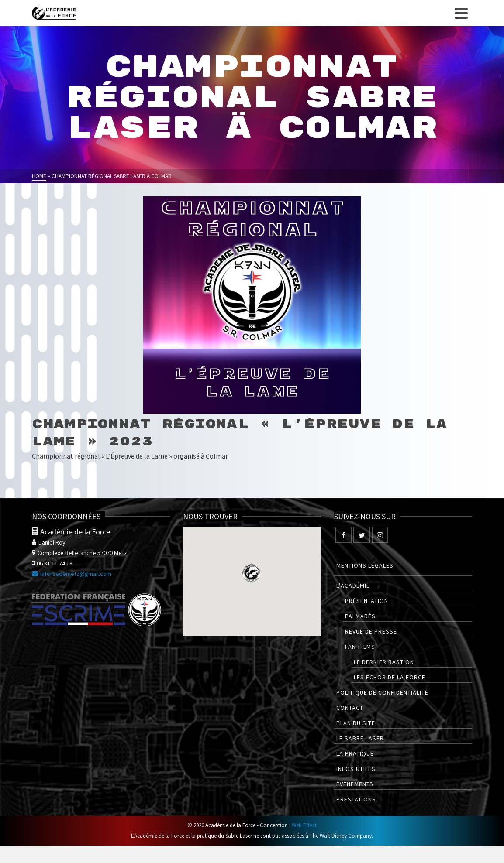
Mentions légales (365, 565)
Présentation (366, 601)
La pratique (355, 753)
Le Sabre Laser (360, 738)
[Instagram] (380, 535)
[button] (251, 573)
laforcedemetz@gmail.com (71, 574)
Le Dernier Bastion (384, 662)
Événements (354, 784)
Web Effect (304, 825)
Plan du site (355, 723)
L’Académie (353, 585)
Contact (349, 708)
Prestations (356, 799)
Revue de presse (371, 631)
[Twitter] (361, 535)
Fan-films (360, 647)
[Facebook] (343, 535)
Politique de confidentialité (382, 692)
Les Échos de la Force (389, 677)
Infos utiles (356, 769)
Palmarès (360, 616)
